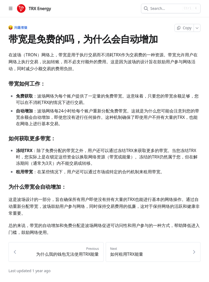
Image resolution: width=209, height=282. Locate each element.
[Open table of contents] (10, 8)
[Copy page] (184, 28)
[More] (197, 28)
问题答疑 (17, 28)
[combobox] (165, 8)
